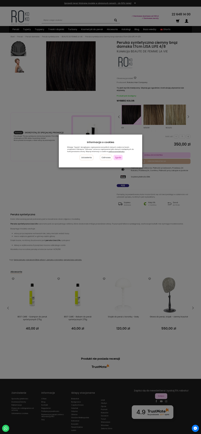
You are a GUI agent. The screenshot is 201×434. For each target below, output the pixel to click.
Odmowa (106, 157)
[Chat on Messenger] (195, 428)
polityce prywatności (116, 151)
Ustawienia (86, 157)
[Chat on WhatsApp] (5, 428)
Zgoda (118, 157)
